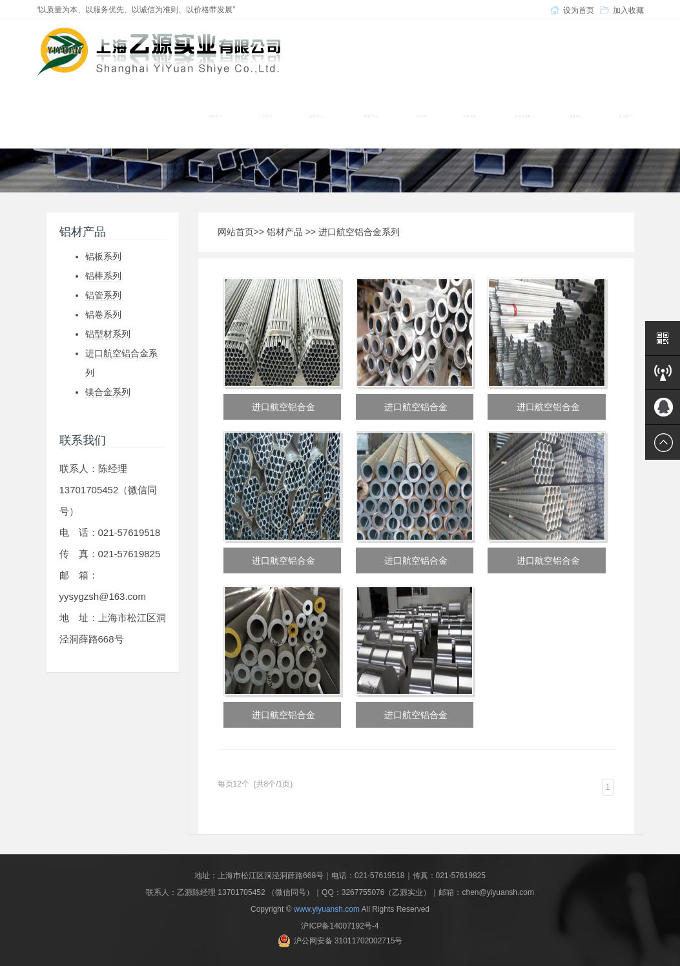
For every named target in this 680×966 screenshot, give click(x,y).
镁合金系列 (107, 392)
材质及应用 (523, 116)
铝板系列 (103, 256)
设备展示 (469, 116)
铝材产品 (285, 232)
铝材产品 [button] (372, 116)
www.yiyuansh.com (327, 909)
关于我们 (265, 116)
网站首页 (216, 116)
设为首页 (578, 10)
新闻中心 (577, 116)
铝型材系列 (107, 334)
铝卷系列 (103, 314)
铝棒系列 (103, 276)
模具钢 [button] (422, 116)
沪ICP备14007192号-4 (339, 925)
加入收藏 (628, 10)
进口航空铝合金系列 (359, 232)
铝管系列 (103, 295)
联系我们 (626, 116)
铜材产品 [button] (317, 116)
